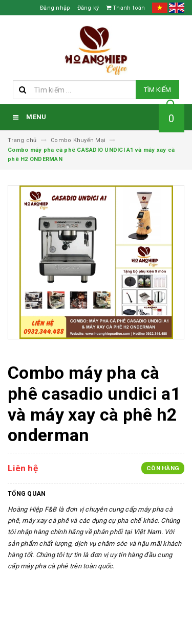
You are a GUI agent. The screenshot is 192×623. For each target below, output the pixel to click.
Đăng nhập (55, 8)
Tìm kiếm (157, 90)
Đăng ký (88, 8)
